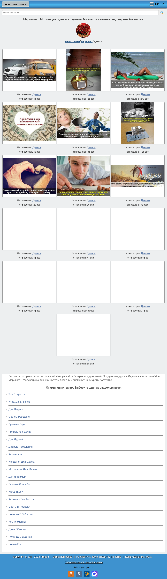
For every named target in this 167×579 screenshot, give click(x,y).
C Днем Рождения (19, 416)
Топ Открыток (17, 394)
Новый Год (15, 544)
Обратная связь (62, 556)
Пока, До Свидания (20, 536)
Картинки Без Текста (21, 499)
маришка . (86, 41)
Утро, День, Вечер (19, 401)
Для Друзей (15, 439)
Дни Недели (15, 409)
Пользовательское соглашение (84, 562)
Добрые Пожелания (20, 446)
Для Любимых (17, 476)
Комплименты (17, 521)
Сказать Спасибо (19, 484)
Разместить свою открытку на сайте (98, 556)
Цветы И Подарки (19, 506)
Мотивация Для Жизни (22, 469)
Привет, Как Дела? (19, 431)
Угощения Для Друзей (21, 461)
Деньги (36, 94)
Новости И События (20, 514)
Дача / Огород (17, 529)
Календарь (15, 454)
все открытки (15, 4)
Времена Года (16, 424)
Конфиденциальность (138, 556)
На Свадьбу (15, 491)
